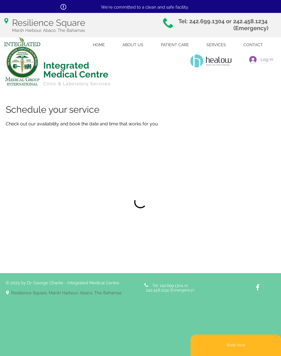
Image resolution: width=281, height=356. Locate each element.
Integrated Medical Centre (75, 69)
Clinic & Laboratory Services (76, 83)
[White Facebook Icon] (257, 287)
